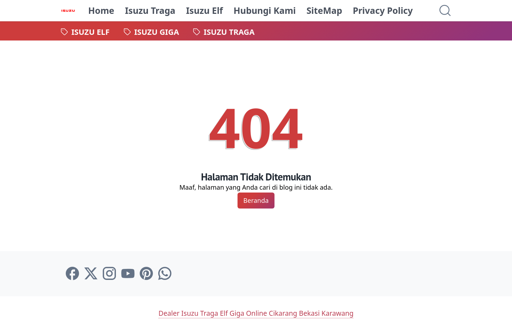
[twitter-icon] (90, 274)
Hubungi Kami (265, 10)
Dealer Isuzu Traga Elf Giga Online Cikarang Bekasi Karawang (255, 313)
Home (101, 10)
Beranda (255, 200)
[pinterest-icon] (146, 274)
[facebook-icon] (72, 274)
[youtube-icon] (127, 274)
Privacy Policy (383, 10)
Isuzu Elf (204, 10)
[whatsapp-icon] (164, 274)
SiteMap (324, 10)
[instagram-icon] (109, 274)
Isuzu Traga (150, 10)
